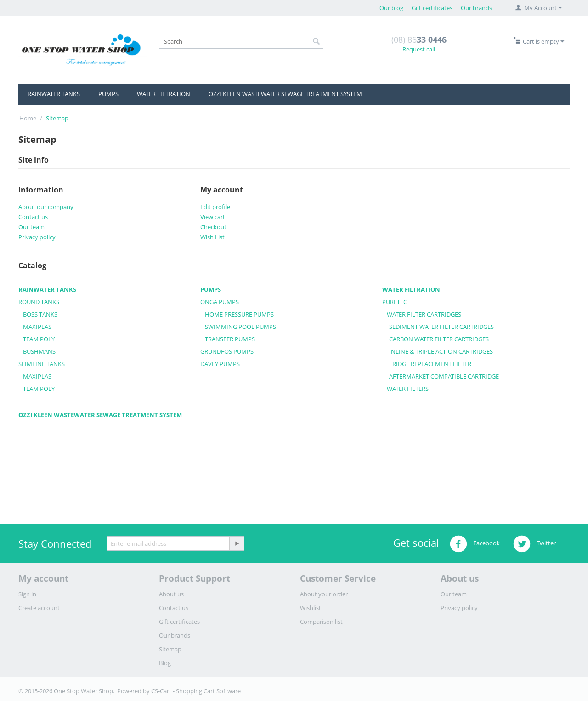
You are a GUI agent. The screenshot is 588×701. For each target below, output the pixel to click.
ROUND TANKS (38, 302)
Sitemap (170, 649)
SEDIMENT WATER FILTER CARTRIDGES (441, 326)
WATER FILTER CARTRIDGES (424, 314)
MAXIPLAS (37, 326)
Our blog (391, 8)
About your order (324, 594)
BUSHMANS (39, 351)
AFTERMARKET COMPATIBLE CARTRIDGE (444, 376)
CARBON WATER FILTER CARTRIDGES (439, 339)
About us (171, 594)
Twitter (534, 544)
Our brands (476, 8)
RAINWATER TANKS (54, 94)
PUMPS (108, 94)
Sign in (27, 594)
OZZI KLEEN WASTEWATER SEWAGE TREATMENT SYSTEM (285, 94)
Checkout (213, 227)
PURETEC (394, 302)
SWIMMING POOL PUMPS (240, 326)
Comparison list (321, 621)
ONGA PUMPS (219, 302)
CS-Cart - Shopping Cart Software (196, 691)
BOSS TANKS (40, 314)
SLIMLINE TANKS (41, 364)
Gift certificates (432, 8)
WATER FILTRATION (163, 94)
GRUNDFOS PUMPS (227, 351)
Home (27, 118)
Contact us (33, 217)
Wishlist (310, 608)
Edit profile (215, 207)
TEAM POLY (39, 339)
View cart (212, 217)
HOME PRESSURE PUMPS (239, 314)
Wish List (212, 237)
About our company (46, 207)
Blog (165, 663)
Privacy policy (37, 237)
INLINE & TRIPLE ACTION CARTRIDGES (441, 351)
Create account (39, 608)
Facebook (475, 544)
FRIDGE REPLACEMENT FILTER (430, 364)
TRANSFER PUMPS (230, 339)
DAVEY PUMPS (220, 364)
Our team (31, 227)
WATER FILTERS (408, 388)
